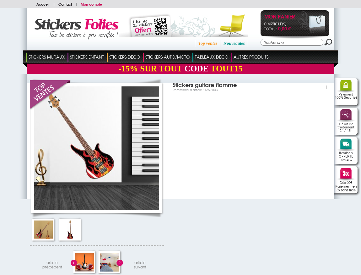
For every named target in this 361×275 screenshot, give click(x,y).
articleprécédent (52, 264)
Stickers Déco (124, 57)
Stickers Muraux (47, 57)
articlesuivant (140, 264)
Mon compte (91, 4)
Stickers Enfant (87, 57)
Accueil (43, 4)
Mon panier (279, 17)
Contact (65, 4)
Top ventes (208, 43)
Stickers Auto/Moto (167, 57)
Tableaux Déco (211, 57)
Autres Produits (251, 57)
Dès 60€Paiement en (346, 186)
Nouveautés (234, 43)
